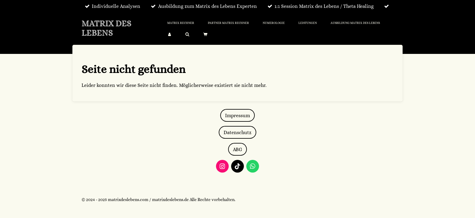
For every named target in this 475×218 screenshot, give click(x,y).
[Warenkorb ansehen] (205, 34)
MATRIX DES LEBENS (106, 28)
